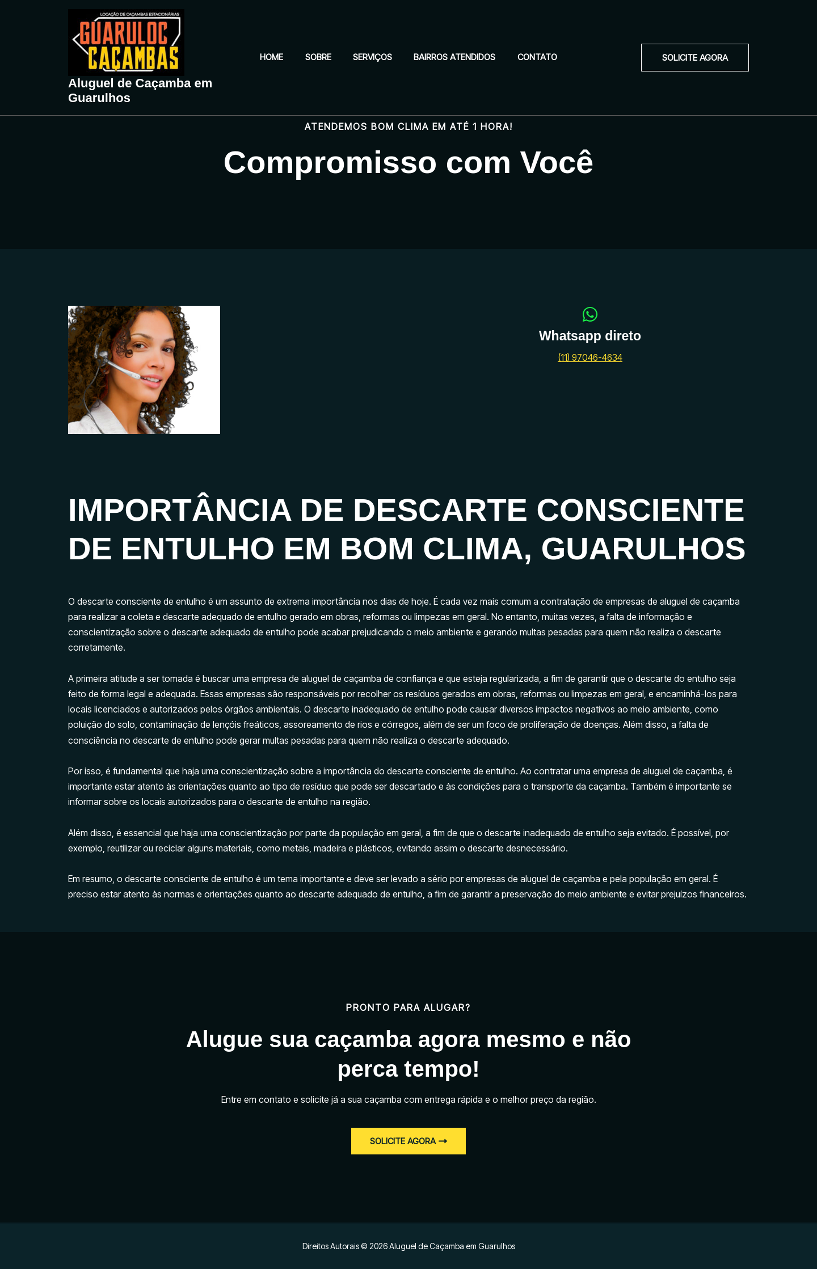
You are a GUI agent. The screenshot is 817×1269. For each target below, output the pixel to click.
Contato (528, 57)
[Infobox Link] (590, 341)
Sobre (323, 57)
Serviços (372, 57)
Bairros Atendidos (450, 57)
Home (281, 57)
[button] (695, 57)
